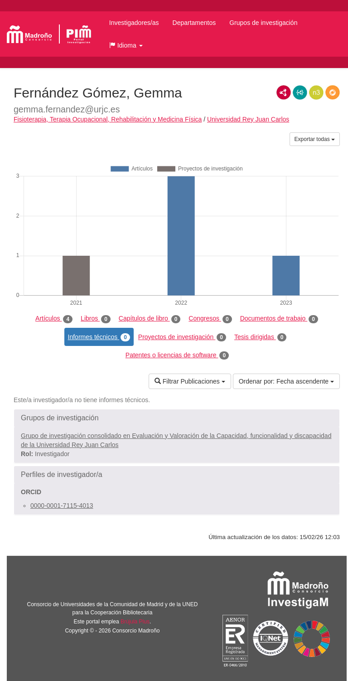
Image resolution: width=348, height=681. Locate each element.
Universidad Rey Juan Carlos (248, 119)
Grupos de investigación (263, 22)
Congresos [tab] (210, 319)
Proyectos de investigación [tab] (182, 337)
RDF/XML (283, 92)
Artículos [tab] (53, 319)
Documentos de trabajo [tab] (279, 319)
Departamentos (194, 22)
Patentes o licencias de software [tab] (177, 355)
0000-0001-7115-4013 (61, 505)
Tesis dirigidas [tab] (260, 337)
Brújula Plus (135, 621)
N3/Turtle (316, 92)
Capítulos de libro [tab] (150, 319)
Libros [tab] (96, 319)
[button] (126, 45)
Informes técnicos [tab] (99, 337)
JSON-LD (300, 92)
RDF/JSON (332, 92)
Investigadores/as (134, 22)
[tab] (176, 418)
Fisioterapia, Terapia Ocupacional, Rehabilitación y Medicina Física (108, 119)
